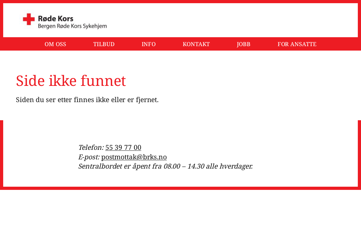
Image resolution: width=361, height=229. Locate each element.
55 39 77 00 (123, 147)
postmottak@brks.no (134, 156)
